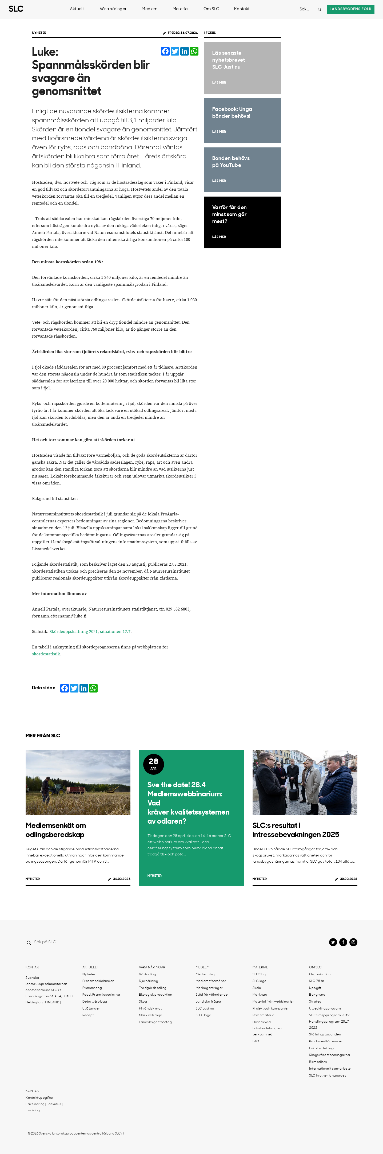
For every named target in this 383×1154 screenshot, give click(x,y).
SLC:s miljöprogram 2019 (329, 1015)
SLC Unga (204, 1015)
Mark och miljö (150, 1015)
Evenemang (92, 988)
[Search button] (319, 9)
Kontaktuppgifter (40, 1098)
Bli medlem (318, 1062)
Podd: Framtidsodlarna (101, 994)
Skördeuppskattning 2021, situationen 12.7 (90, 632)
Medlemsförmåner (211, 981)
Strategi (315, 1001)
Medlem (149, 9)
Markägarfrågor (209, 988)
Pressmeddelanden (98, 981)
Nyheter (39, 33)
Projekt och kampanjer (271, 1008)
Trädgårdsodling (153, 988)
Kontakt (242, 9)
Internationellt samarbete (330, 1068)
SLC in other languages (327, 1075)
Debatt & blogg (94, 1001)
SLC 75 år (317, 981)
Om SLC (211, 9)
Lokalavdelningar (323, 1048)
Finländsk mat (150, 1008)
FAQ (256, 1041)
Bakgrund (317, 994)
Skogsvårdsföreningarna (329, 1055)
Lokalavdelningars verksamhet (267, 1031)
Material (181, 9)
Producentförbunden (326, 1041)
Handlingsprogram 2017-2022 (330, 1025)
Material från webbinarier (273, 1001)
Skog (143, 1001)
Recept (88, 1015)
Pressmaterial (264, 1015)
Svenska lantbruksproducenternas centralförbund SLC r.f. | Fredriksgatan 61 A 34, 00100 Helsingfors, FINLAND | (49, 990)
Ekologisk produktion (155, 994)
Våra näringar (113, 9)
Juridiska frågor (209, 1001)
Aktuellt (77, 9)
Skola (257, 988)
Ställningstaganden (325, 1034)
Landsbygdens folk (351, 9)
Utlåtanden (91, 1008)
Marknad (260, 994)
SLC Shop (260, 974)
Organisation (319, 974)
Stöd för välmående (212, 994)
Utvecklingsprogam (325, 1008)
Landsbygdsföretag (155, 1022)
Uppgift (315, 988)
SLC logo (259, 981)
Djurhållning (148, 981)
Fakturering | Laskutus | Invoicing (44, 1107)
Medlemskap (206, 974)
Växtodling (147, 974)
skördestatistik (46, 654)
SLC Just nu (205, 1008)
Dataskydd (262, 1022)
